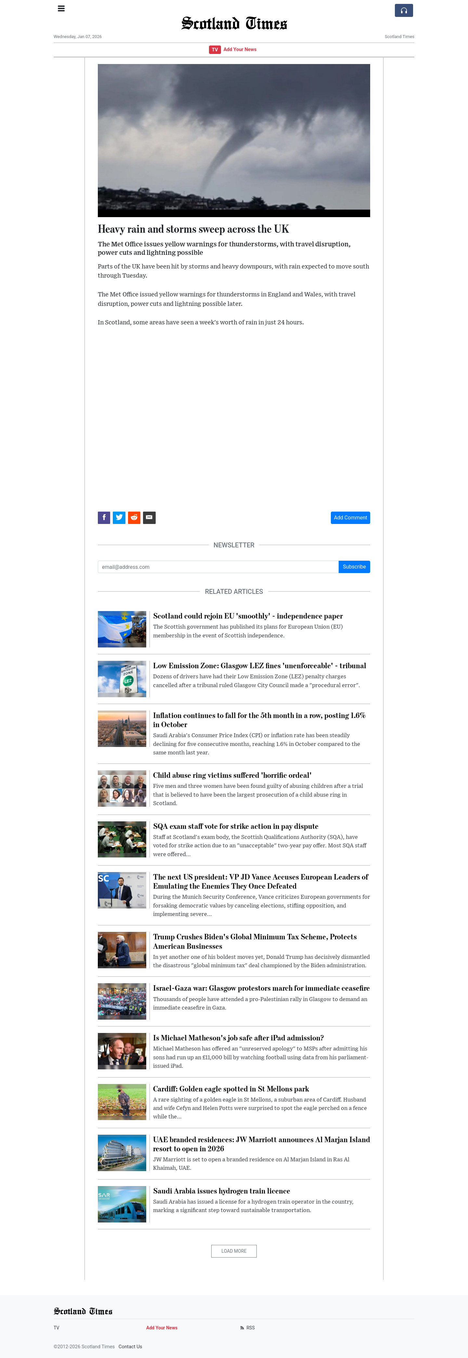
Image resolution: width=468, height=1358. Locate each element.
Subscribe (354, 567)
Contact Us (130, 1347)
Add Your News (240, 49)
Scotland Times (234, 22)
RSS (247, 1327)
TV (215, 50)
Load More (234, 1251)
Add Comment (350, 518)
